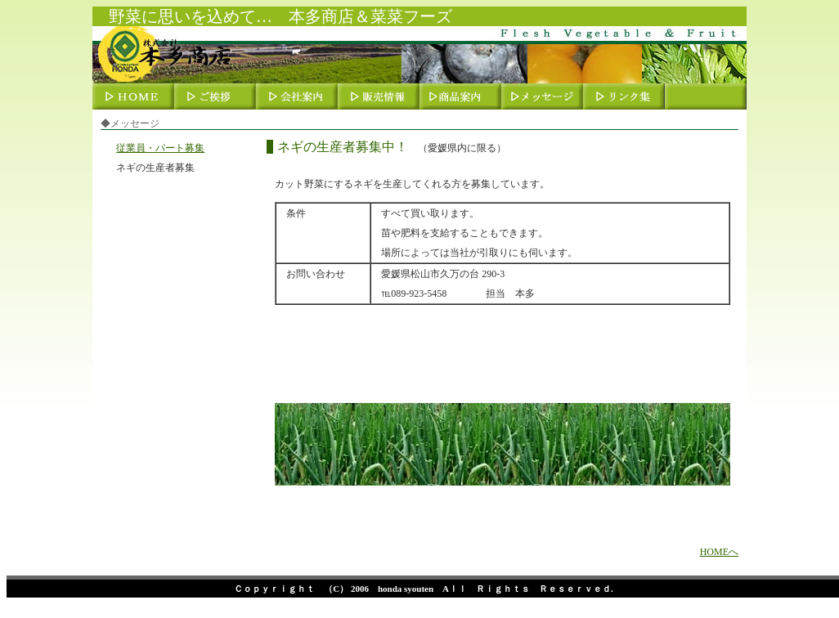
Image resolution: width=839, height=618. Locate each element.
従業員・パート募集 (160, 148)
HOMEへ (719, 552)
